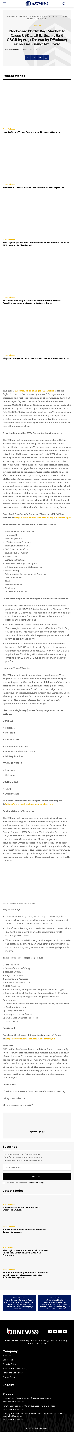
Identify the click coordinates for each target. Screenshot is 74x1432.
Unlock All (37, 1176)
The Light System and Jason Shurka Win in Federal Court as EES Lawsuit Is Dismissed (36, 244)
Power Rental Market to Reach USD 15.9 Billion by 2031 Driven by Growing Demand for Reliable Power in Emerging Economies (19, 1304)
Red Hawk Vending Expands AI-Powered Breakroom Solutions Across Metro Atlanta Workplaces (32, 302)
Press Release (9, 129)
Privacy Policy (36, 1182)
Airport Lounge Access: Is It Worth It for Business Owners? (36, 358)
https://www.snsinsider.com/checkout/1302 (30, 1038)
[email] (37, 1167)
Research (18, 16)
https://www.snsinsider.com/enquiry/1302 (29, 804)
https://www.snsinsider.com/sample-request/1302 (42, 517)
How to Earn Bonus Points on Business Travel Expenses (34, 187)
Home (10, 16)
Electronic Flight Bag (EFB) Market (34, 390)
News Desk (14, 50)
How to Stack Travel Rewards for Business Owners (31, 132)
